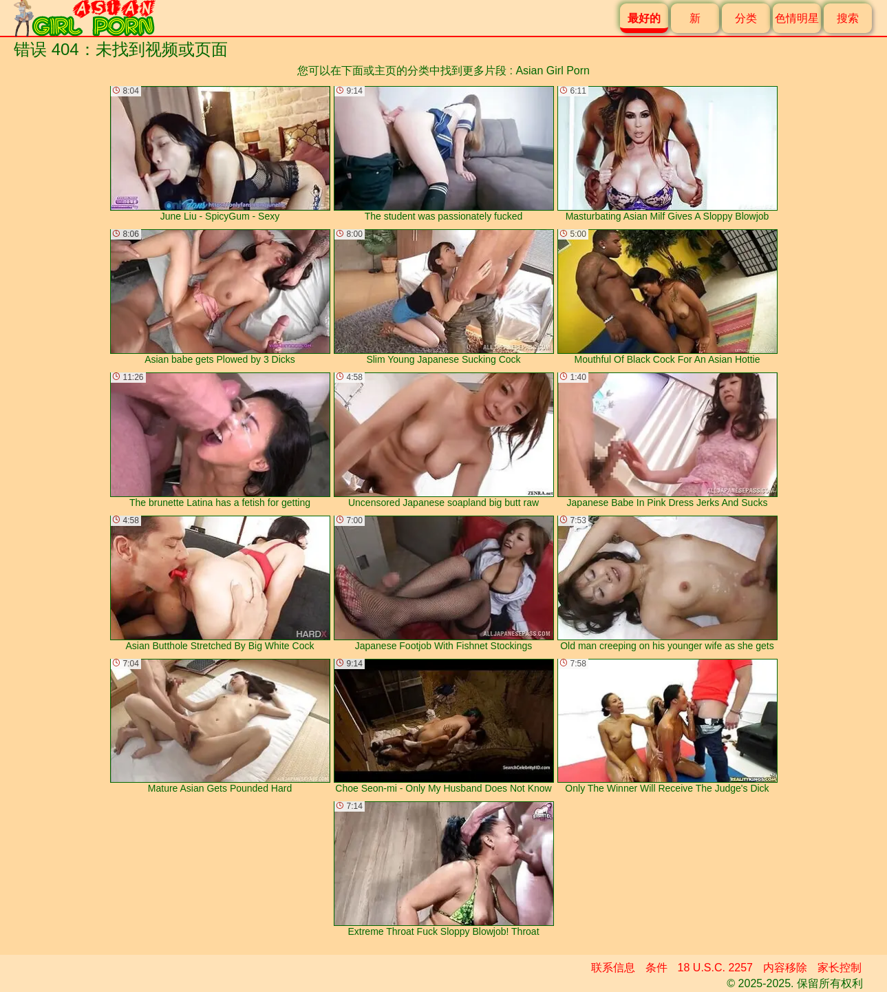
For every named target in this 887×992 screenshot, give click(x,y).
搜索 (848, 18)
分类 (746, 18)
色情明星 (797, 18)
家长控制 (839, 967)
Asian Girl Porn (552, 70)
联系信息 (613, 967)
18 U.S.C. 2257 (715, 967)
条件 (656, 967)
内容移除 (785, 967)
